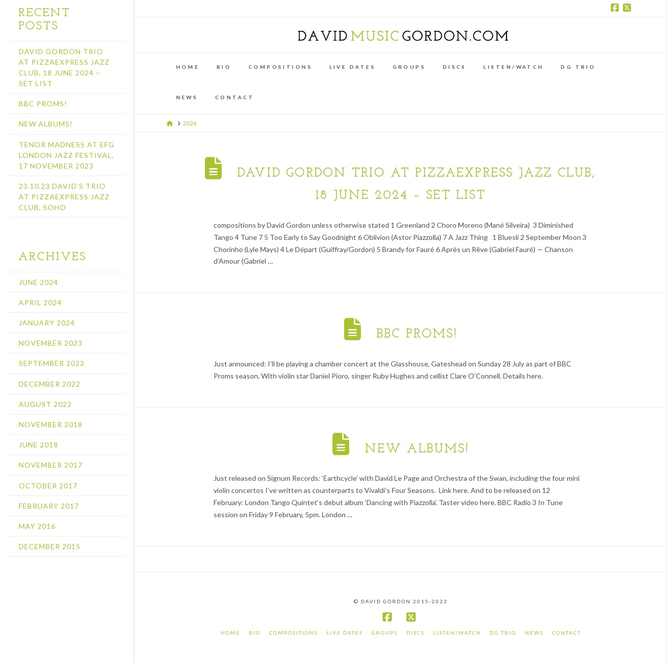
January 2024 (47, 322)
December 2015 (49, 546)
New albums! (417, 449)
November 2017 (50, 465)
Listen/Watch (457, 633)
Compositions (293, 633)
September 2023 (52, 363)
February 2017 (49, 506)
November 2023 (50, 343)
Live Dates (344, 633)
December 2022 (49, 384)
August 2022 (45, 404)
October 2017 (48, 485)
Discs (415, 633)
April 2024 (40, 302)
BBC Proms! (417, 334)
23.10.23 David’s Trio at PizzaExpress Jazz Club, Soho (64, 197)
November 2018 (50, 424)
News (534, 633)
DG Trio (503, 633)
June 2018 (38, 444)
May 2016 (37, 526)
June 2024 (38, 282)
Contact (566, 633)
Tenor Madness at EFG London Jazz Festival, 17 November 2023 (66, 155)
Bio (255, 633)
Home (230, 633)
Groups (384, 633)
